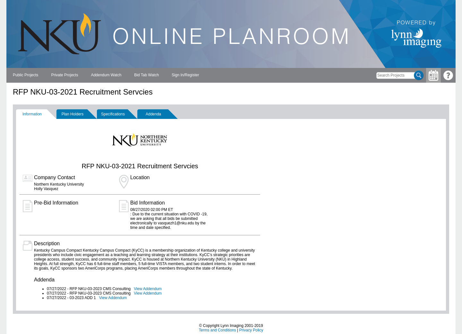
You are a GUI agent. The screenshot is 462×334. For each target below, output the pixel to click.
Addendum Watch (106, 75)
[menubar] (105, 75)
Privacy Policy (251, 330)
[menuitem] (25, 75)
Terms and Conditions (217, 330)
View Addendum (148, 289)
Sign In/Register (185, 75)
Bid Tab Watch (146, 75)
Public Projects (25, 75)
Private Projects (64, 75)
